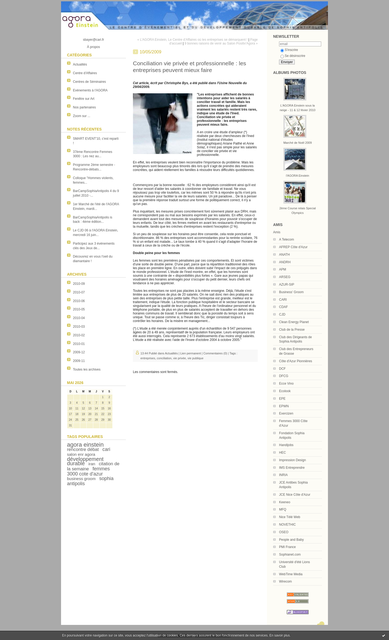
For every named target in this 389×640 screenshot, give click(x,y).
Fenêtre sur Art (83, 99)
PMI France (287, 547)
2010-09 (79, 284)
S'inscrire (289, 50)
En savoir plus (279, 635)
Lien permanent (190, 353)
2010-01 (79, 344)
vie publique (195, 358)
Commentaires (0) (215, 353)
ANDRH (285, 262)
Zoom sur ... (81, 116)
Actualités (80, 64)
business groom (81, 478)
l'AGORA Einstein (297, 175)
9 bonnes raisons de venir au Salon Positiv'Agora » (221, 43)
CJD (282, 314)
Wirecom (285, 581)
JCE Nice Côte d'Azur (294, 495)
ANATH (284, 254)
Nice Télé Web (289, 517)
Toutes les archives (86, 369)
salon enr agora (81, 454)
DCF (282, 369)
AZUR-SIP (286, 284)
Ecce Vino (286, 383)
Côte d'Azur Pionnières (295, 361)
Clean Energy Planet (294, 322)
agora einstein (85, 444)
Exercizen (286, 413)
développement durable (85, 461)
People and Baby (291, 540)
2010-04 (79, 318)
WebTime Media (291, 574)
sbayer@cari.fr (93, 40)
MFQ (282, 509)
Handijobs (286, 445)
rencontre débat (83, 449)
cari (106, 449)
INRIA (283, 475)
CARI (283, 300)
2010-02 (79, 335)
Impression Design (292, 460)
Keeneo (284, 502)
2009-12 (79, 352)
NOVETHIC (287, 524)
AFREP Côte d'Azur (293, 247)
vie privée (179, 358)
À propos (93, 47)
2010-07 (79, 292)
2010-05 (79, 309)
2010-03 (79, 326)
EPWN (284, 406)
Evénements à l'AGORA (90, 90)
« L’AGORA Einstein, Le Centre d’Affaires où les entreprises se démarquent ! (192, 40)
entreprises (147, 358)
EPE (282, 399)
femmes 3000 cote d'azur (88, 471)
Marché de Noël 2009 (297, 142)
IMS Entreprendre (292, 468)
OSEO (284, 532)
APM (282, 269)
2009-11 (79, 361)
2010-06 (79, 301)
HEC (282, 452)
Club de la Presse (292, 329)
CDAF (283, 307)
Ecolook (285, 391)
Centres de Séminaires (89, 82)
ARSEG (284, 277)
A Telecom (286, 239)
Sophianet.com (290, 554)
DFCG (283, 376)
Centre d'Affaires (85, 73)
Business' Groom (291, 292)
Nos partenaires (84, 107)
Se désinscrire (292, 56)
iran (91, 463)
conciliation (164, 358)
